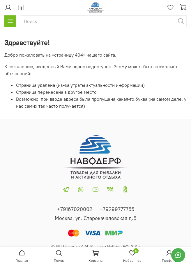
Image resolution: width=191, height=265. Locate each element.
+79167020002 (74, 209)
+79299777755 (117, 209)
